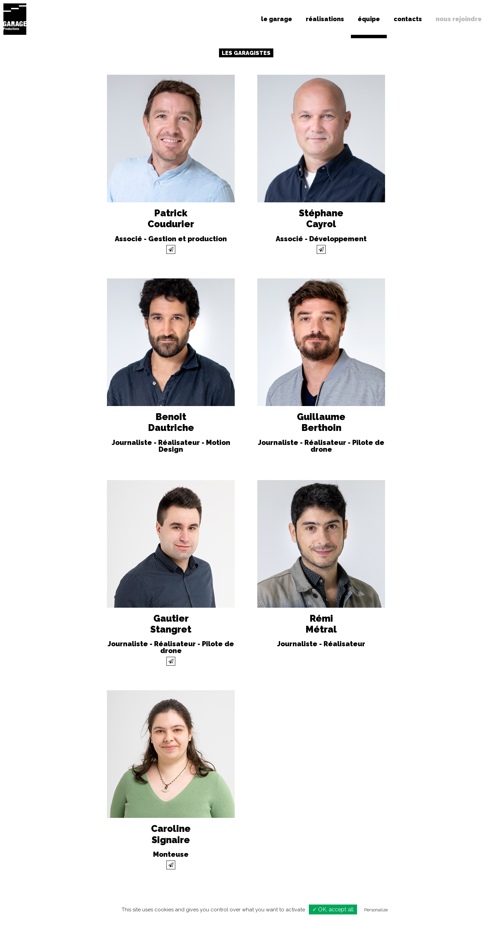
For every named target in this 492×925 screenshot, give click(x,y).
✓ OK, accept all (333, 909)
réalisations (325, 19)
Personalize (376, 909)
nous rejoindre (459, 19)
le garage (276, 19)
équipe (369, 19)
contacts (408, 19)
